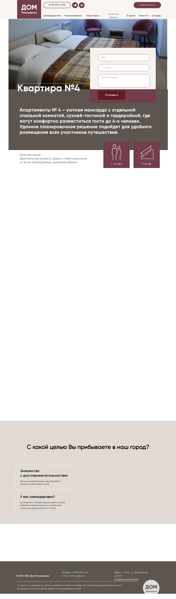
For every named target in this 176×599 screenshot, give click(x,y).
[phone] (124, 67)
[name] (124, 57)
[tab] (45, 477)
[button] (126, 579)
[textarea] (124, 80)
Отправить (111, 95)
